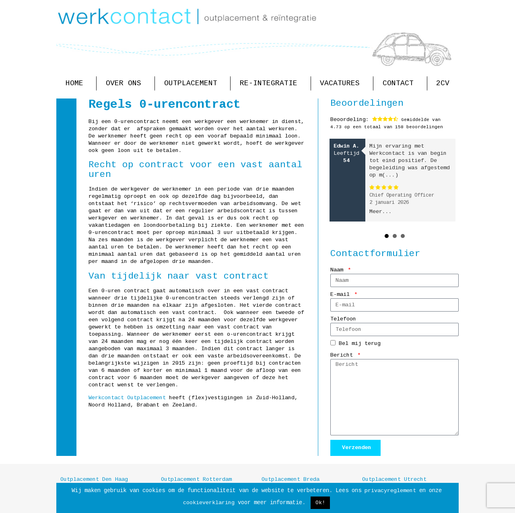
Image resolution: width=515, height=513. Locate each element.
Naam (338, 270)
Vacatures (342, 83)
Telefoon (343, 319)
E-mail (341, 294)
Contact (400, 83)
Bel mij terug (360, 344)
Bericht (343, 355)
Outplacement (192, 83)
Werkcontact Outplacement (127, 398)
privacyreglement (390, 491)
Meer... (380, 212)
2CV (442, 83)
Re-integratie (270, 83)
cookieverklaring (209, 503)
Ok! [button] (320, 503)
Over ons (125, 83)
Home (76, 83)
